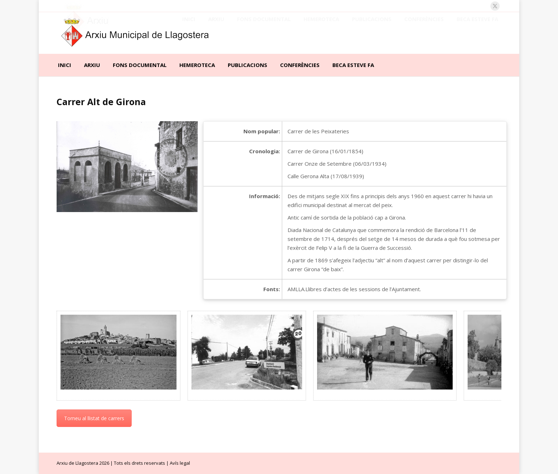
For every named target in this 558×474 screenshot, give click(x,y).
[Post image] (118, 352)
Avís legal (180, 463)
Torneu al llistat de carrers (94, 418)
